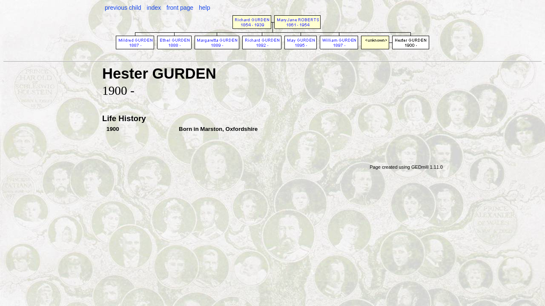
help (204, 7)
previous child (123, 7)
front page (179, 7)
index (154, 7)
